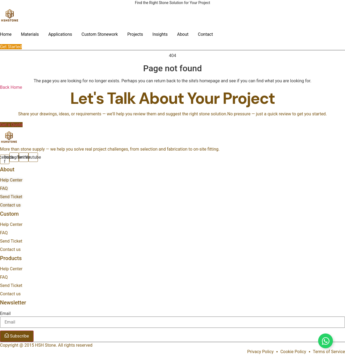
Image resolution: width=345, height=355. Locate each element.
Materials (30, 34)
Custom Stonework (99, 34)
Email (5, 313)
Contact (205, 34)
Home (6, 34)
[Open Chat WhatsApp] (325, 340)
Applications (60, 34)
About (183, 34)
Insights (160, 34)
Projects (135, 34)
